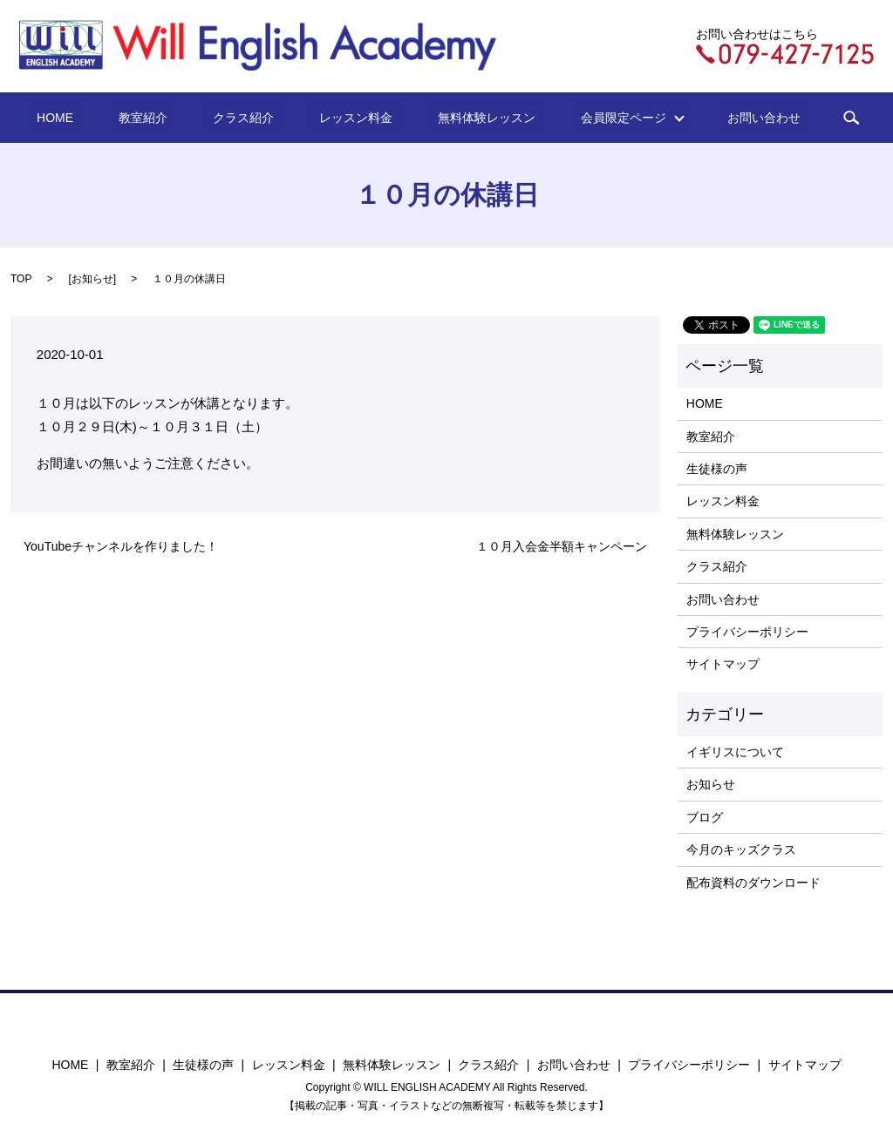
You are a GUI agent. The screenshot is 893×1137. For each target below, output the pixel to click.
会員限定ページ (593, 118)
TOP (20, 279)
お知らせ (92, 279)
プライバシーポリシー (747, 632)
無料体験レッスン (466, 118)
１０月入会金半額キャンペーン (561, 546)
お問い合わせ (720, 118)
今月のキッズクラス (741, 849)
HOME (98, 118)
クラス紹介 (255, 118)
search (800, 118)
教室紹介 (171, 118)
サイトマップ (723, 664)
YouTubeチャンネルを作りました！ (121, 546)
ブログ (704, 817)
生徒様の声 (716, 469)
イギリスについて (735, 752)
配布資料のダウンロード (753, 883)
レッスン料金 (351, 118)
